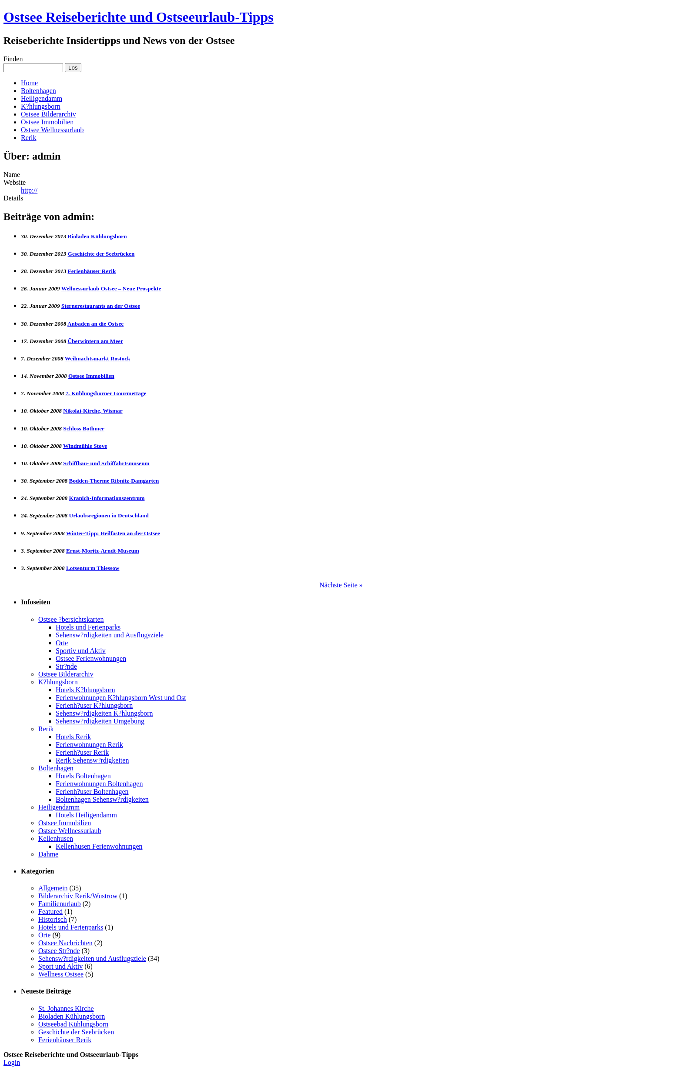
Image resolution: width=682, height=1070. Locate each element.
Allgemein (53, 888)
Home (29, 83)
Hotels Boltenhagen (83, 776)
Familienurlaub (59, 903)
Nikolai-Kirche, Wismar (92, 410)
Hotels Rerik (73, 736)
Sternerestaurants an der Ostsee (100, 306)
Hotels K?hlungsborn (85, 689)
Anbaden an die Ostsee (95, 323)
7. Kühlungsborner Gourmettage (105, 393)
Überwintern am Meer (95, 341)
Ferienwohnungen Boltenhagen (99, 783)
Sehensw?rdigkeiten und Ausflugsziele (110, 635)
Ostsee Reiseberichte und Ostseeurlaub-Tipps (138, 17)
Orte (62, 643)
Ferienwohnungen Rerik (89, 744)
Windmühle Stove (85, 446)
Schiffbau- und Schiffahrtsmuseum (106, 463)
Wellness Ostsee (61, 974)
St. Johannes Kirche (66, 1008)
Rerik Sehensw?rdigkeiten (92, 760)
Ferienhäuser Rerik (92, 271)
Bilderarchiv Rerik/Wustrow (77, 896)
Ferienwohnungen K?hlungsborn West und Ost (121, 697)
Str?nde (66, 666)
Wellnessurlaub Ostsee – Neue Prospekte (111, 288)
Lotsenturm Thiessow (92, 568)
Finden (13, 59)
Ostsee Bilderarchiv (48, 114)
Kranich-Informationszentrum (107, 498)
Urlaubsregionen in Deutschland (109, 515)
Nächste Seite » (341, 585)
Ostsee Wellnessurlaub (52, 129)
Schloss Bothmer (83, 428)
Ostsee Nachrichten (65, 943)
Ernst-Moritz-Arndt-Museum (102, 550)
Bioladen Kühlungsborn (97, 236)
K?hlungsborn (40, 106)
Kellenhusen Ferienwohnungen (99, 846)
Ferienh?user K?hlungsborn (94, 705)
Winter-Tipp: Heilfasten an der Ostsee (113, 533)
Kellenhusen (55, 838)
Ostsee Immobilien (47, 122)
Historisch (52, 919)
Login (11, 1062)
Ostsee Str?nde (59, 950)
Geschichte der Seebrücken (101, 253)
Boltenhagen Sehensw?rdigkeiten (102, 799)
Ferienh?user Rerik (82, 752)
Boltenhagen (38, 90)
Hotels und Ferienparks (88, 627)
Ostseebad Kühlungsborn (73, 1024)
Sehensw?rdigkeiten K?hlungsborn (104, 713)
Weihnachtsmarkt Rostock (97, 358)
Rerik (29, 137)
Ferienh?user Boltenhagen (92, 791)
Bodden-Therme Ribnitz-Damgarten (114, 480)
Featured (50, 911)
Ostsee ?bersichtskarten (71, 619)
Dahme (48, 854)
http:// (29, 190)
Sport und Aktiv (60, 966)
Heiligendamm (41, 98)
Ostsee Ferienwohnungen (91, 658)
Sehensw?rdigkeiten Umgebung (100, 721)
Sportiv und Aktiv (81, 650)
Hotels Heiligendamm (86, 815)
